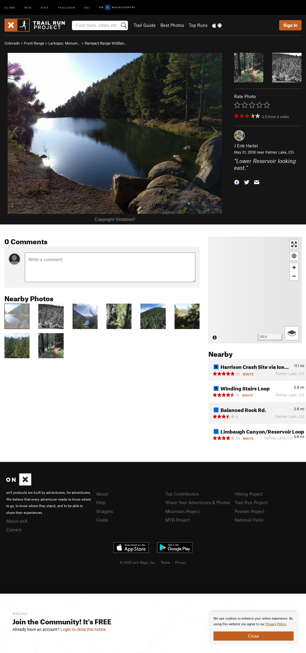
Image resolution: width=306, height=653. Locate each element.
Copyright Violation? (115, 219)
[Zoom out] (294, 276)
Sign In (290, 25)
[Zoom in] (294, 267)
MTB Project (177, 519)
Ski (87, 7)
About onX (16, 521)
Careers (14, 529)
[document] (253, 628)
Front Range (34, 43)
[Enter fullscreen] (294, 244)
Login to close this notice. (83, 629)
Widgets (104, 511)
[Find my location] (294, 256)
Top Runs (198, 25)
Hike (45, 7)
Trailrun (66, 7)
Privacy (180, 562)
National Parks (249, 519)
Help (101, 502)
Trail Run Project (251, 502)
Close (253, 636)
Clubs (102, 519)
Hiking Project (249, 493)
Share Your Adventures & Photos (197, 502)
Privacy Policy (276, 624)
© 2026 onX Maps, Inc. (138, 562)
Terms (165, 562)
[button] (236, 181)
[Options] (291, 333)
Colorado (12, 43)
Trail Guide (145, 25)
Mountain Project (182, 511)
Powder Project (249, 511)
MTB (28, 7)
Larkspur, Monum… (64, 43)
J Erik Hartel (246, 145)
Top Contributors (182, 493)
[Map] (255, 290)
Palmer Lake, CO (279, 152)
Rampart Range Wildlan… (106, 43)
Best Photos (172, 25)
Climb (10, 7)
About (102, 493)
